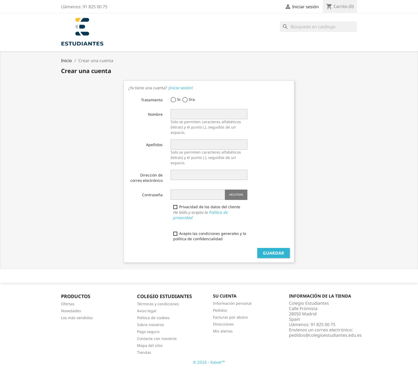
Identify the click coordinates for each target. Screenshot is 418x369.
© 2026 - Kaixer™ (209, 362)
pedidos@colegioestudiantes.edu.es (325, 335)
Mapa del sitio (149, 345)
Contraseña (152, 194)
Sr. (176, 99)
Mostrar (236, 194)
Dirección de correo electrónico (146, 178)
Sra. (189, 99)
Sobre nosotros (150, 324)
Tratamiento (152, 99)
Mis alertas (223, 331)
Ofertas (67, 303)
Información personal (232, 303)
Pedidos (220, 310)
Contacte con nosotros (157, 338)
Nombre (155, 114)
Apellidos (154, 144)
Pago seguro (148, 331)
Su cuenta (224, 296)
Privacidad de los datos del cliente (210, 212)
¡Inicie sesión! (180, 87)
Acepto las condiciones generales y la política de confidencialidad (209, 236)
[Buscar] (318, 26)
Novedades (71, 310)
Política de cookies (153, 317)
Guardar (273, 253)
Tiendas (144, 352)
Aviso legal (146, 310)
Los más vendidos (77, 317)
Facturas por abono (230, 317)
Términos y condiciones (158, 303)
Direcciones (223, 324)
